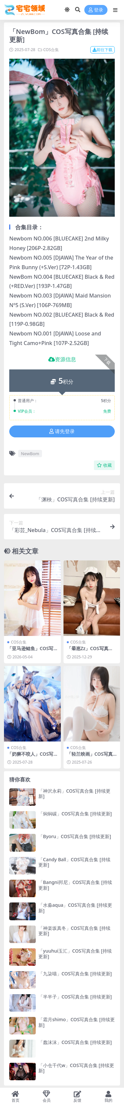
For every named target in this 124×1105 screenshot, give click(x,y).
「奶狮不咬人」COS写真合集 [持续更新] (30, 757)
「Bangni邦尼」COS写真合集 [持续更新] (75, 885)
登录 (96, 10)
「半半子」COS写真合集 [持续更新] (75, 997)
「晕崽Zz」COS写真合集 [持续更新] (90, 651)
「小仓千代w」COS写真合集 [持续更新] (76, 1068)
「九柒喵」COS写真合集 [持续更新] (75, 973)
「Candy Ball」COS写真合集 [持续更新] (74, 862)
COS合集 (51, 49)
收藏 (104, 465)
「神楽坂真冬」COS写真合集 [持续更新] (74, 931)
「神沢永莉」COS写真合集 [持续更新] (74, 794)
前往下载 (102, 49)
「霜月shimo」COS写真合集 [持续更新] (76, 1022)
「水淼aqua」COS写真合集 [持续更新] (75, 908)
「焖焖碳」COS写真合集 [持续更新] (75, 813)
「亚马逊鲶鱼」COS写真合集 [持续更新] (30, 651)
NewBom (30, 454)
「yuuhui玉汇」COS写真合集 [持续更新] (75, 954)
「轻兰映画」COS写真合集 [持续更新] (90, 757)
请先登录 (62, 431)
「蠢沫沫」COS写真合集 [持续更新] (75, 1042)
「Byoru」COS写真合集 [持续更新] (74, 836)
